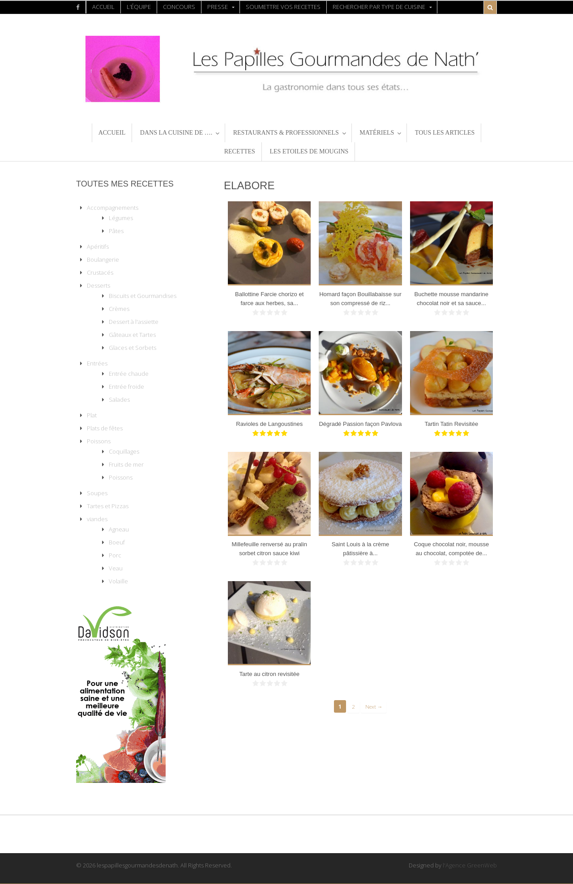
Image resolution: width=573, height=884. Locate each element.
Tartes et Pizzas (107, 506)
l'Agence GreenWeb (470, 865)
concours (179, 7)
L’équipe (139, 7)
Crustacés (100, 272)
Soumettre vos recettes (283, 7)
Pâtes (116, 231)
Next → (374, 706)
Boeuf (117, 542)
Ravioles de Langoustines (269, 424)
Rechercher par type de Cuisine (379, 7)
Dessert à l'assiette (133, 322)
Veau (116, 568)
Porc (115, 555)
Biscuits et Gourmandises (142, 296)
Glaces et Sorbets (132, 348)
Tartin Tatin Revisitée (451, 424)
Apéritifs (98, 246)
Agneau (119, 529)
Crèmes (119, 309)
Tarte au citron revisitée (269, 674)
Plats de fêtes (105, 428)
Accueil (103, 7)
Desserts (98, 285)
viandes (97, 519)
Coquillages (124, 451)
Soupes (97, 493)
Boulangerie (103, 259)
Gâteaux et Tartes (132, 335)
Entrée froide (126, 386)
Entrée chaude (129, 374)
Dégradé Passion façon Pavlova (360, 424)
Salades (119, 399)
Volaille (118, 581)
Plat (92, 415)
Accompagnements (112, 208)
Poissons (99, 441)
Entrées (97, 363)
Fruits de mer (126, 464)
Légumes (121, 218)
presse (217, 7)
